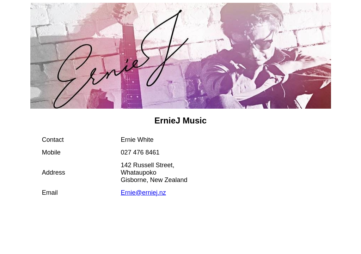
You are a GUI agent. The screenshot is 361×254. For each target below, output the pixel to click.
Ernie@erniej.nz (143, 192)
